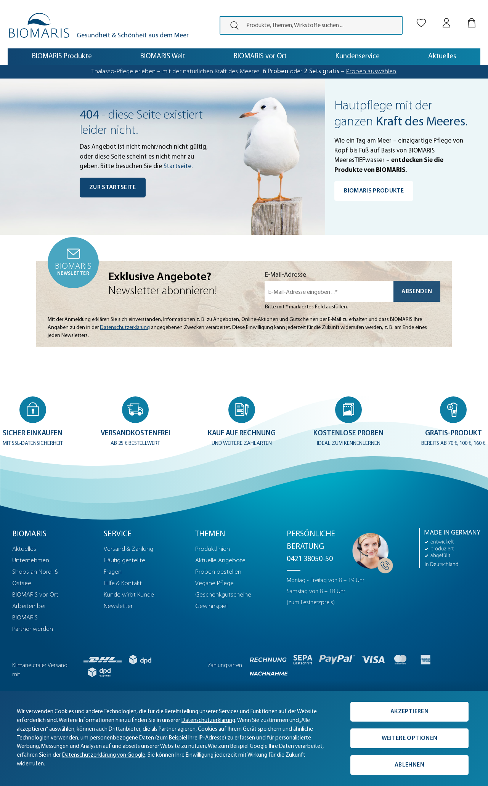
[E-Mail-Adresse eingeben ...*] (329, 291)
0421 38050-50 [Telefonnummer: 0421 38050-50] (310, 559)
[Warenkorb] (471, 16)
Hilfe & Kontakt (123, 583)
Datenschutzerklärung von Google (103, 755)
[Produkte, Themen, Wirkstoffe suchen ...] (322, 25)
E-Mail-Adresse (285, 275)
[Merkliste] (421, 16)
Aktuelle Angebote (220, 560)
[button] (34, 422)
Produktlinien (212, 549)
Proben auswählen (371, 71)
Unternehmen (30, 560)
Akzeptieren (409, 712)
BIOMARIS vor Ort (35, 595)
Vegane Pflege (214, 583)
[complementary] (244, 738)
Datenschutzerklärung (125, 327)
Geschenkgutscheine (223, 595)
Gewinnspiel (211, 606)
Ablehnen (409, 765)
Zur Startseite (112, 187)
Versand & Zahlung (128, 549)
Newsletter (118, 606)
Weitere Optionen (409, 738)
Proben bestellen (218, 572)
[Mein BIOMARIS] (446, 16)
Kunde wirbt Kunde (129, 595)
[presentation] (231, 25)
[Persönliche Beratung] (370, 551)
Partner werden (32, 629)
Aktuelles (24, 549)
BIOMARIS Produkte (374, 191)
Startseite (177, 166)
